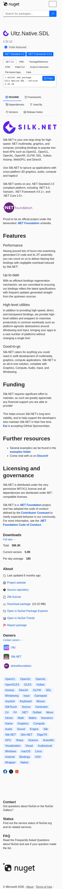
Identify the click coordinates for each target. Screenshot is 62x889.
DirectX (23, 690)
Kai (5, 425)
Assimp (9, 690)
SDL (48, 690)
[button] (48, 78)
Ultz (13, 647)
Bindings (24, 756)
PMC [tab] (21, 61)
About (29, 886)
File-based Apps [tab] (13, 72)
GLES (28, 684)
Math (21, 717)
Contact (9, 802)
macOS (25, 751)
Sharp (19, 740)
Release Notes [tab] (33, 112)
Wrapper (10, 762)
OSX (38, 756)
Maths (32, 717)
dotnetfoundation (21, 665)
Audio (8, 729)
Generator (41, 706)
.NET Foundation (28, 223)
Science (33, 740)
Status (8, 819)
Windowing (12, 695)
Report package (17, 625)
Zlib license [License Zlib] (14, 596)
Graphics (23, 723)
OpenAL (40, 679)
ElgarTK (42, 734)
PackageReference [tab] (38, 61)
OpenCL (10, 679)
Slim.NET (26, 734)
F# (15, 712)
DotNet (37, 712)
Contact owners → (13, 640)
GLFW (37, 690)
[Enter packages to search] (26, 14)
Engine (34, 729)
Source (26, 706)
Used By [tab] (36, 104)
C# (7, 712)
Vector (9, 717)
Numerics (47, 717)
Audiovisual (45, 745)
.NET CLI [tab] (9, 61)
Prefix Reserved (17, 47)
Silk (45, 729)
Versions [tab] (12, 112)
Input (26, 695)
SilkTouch (11, 706)
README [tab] (12, 97)
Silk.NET (16, 656)
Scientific (48, 740)
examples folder (20, 451)
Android (10, 756)
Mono (49, 712)
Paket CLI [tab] (20, 67)
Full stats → (9, 539)
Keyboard (26, 701)
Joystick (10, 701)
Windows (10, 751)
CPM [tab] (7, 67)
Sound (21, 729)
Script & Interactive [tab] (39, 67)
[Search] (52, 14)
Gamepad (40, 695)
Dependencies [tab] (15, 104)
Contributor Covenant (35, 512)
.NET (25, 712)
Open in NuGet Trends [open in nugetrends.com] (21, 618)
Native (24, 762)
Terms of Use (44, 886)
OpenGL (25, 679)
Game (9, 723)
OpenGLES (12, 684)
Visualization (13, 745)
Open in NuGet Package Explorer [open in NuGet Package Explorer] (27, 610)
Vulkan (40, 684)
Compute (39, 723)
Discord (42, 455)
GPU (8, 740)
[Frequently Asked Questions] (6, 836)
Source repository (18, 589)
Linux (38, 751)
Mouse (41, 701)
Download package (19, 604)
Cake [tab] (28, 72)
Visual (29, 745)
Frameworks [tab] (33, 97)
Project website (16, 582)
